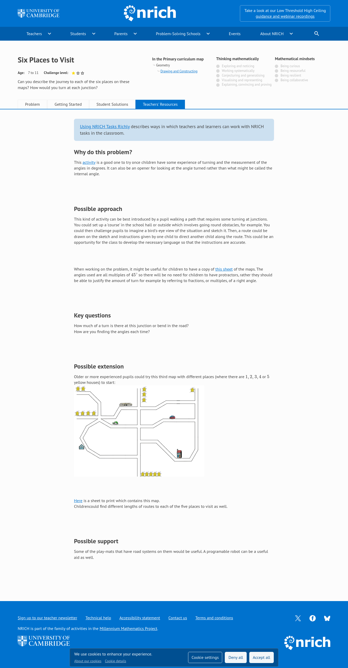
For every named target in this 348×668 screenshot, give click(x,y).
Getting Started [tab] (68, 104)
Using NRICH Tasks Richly (105, 126)
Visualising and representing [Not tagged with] (242, 80)
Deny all (235, 657)
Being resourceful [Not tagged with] (293, 70)
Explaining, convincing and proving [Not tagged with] (247, 84)
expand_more (49, 33)
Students (78, 33)
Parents (121, 33)
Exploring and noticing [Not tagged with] (238, 66)
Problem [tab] (32, 104)
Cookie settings (205, 657)
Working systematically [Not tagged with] (238, 70)
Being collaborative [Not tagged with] (294, 80)
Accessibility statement (139, 617)
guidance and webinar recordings (285, 16)
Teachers (34, 33)
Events (234, 33)
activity (89, 162)
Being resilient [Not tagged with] (291, 75)
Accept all (261, 657)
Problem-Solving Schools (178, 33)
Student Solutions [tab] (112, 104)
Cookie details (115, 661)
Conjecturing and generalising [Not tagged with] (243, 75)
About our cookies (87, 661)
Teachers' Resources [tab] (160, 104)
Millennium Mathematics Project (128, 628)
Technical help (98, 617)
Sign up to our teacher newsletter (47, 617)
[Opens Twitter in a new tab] (298, 617)
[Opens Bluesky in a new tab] (327, 618)
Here (78, 500)
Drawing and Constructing (178, 71)
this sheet (224, 269)
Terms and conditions (214, 617)
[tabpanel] (174, 350)
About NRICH (272, 33)
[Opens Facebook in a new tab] (312, 617)
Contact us (177, 617)
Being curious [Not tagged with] (290, 66)
